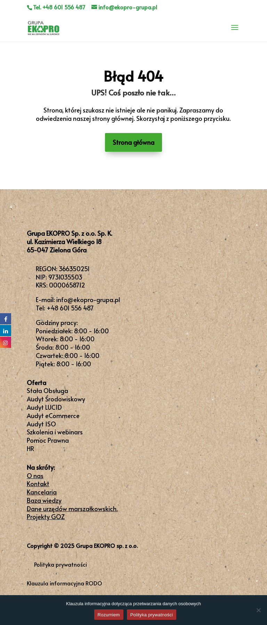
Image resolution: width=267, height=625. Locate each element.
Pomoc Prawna (48, 440)
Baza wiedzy (44, 500)
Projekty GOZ (46, 516)
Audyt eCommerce (53, 415)
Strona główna (133, 142)
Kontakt (38, 483)
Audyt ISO (41, 423)
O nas (35, 475)
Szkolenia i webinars (55, 431)
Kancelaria (42, 492)
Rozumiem (109, 614)
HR (30, 448)
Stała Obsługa (47, 390)
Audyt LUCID (44, 407)
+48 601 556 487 (70, 307)
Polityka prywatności (60, 564)
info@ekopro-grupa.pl (88, 299)
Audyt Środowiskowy (56, 398)
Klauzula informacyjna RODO (64, 583)
